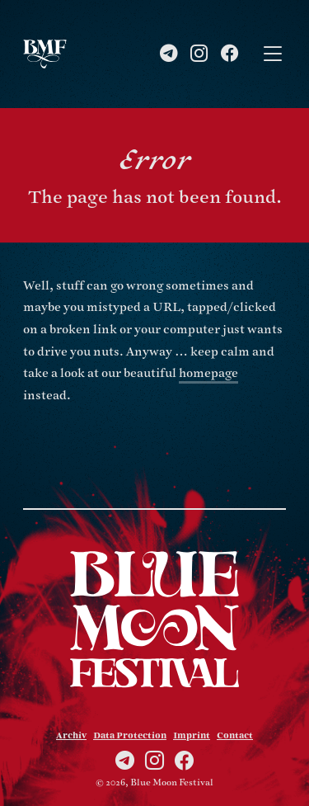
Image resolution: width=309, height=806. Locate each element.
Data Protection (129, 736)
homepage (208, 373)
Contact (235, 736)
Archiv (71, 736)
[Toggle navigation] (273, 54)
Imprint (191, 736)
